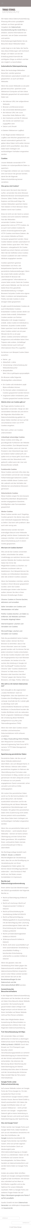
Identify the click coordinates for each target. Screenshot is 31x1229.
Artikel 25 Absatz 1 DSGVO (10, 1044)
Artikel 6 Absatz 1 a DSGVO (11, 855)
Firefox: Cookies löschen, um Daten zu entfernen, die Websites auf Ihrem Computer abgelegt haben (15, 616)
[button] (2, 3)
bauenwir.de (8, 1208)
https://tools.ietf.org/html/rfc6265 (16, 739)
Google (3, 1138)
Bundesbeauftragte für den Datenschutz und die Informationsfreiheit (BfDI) (11, 982)
